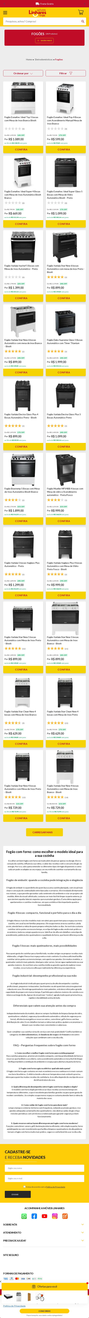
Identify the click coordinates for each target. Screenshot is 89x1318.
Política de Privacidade (55, 1187)
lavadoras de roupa (49, 1034)
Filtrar (65, 73)
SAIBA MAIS (44, 40)
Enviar (15, 1194)
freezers (66, 1034)
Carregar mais (42, 832)
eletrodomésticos (29, 1034)
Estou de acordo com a (45, 1187)
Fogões (59, 59)
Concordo (44, 1311)
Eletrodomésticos (44, 59)
